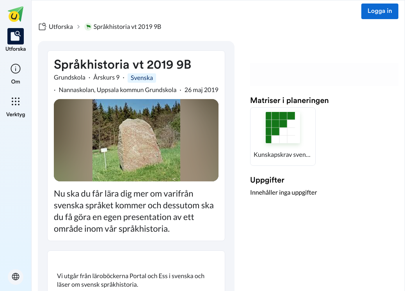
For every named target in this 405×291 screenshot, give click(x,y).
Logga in (380, 11)
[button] (283, 136)
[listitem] (15, 40)
